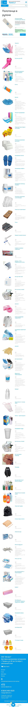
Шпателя (16, 346)
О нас (2, 672)
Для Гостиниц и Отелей (19, 441)
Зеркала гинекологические (20, 235)
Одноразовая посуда (19, 428)
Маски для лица (18, 558)
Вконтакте (5, 666)
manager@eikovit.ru (6, 693)
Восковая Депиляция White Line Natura (19, 481)
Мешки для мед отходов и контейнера (20, 128)
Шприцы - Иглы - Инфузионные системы (20, 261)
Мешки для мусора (19, 506)
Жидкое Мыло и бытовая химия (20, 493)
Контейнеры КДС (18, 627)
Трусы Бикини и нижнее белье (20, 403)
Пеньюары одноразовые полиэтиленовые (20, 197)
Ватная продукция (18, 544)
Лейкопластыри (18, 531)
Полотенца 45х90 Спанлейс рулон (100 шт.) (20, 19)
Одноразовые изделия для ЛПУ (20, 330)
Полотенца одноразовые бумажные (20, 140)
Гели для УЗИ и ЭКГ (19, 276)
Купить (23, 34)
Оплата (3, 676)
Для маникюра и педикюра (18, 455)
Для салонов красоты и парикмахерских (19, 572)
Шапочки (17, 303)
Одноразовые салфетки (19, 168)
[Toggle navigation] (26, 2)
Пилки (16, 222)
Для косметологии (18, 359)
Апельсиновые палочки (19, 518)
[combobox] (18, 5)
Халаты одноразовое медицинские (19, 317)
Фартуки (16, 389)
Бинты (16, 84)
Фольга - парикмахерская (20, 415)
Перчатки (17, 43)
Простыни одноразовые (19, 112)
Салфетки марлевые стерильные (19, 249)
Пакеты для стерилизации (20, 209)
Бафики (16, 587)
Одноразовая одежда (19, 612)
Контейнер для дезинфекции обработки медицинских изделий (20, 601)
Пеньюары (17, 467)
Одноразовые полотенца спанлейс (20, 184)
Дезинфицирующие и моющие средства (19, 72)
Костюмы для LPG (18, 58)
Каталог (4, 5)
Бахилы (16, 97)
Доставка (3, 674)
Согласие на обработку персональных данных (15, 701)
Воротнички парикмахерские (18, 374)
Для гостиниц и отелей (19, 289)
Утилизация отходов (19, 640)
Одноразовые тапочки (19, 155)
